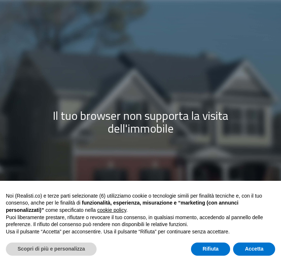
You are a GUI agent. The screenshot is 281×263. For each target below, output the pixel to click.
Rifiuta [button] (211, 249)
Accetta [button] (254, 249)
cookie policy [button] (111, 210)
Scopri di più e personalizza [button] (51, 249)
